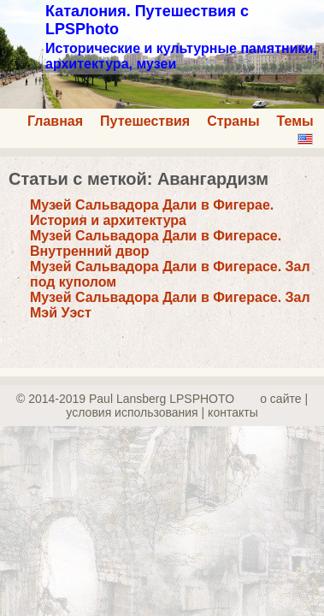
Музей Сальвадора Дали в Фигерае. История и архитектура (152, 213)
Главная (55, 121)
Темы (295, 121)
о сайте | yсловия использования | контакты (187, 405)
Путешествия (145, 121)
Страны (233, 121)
